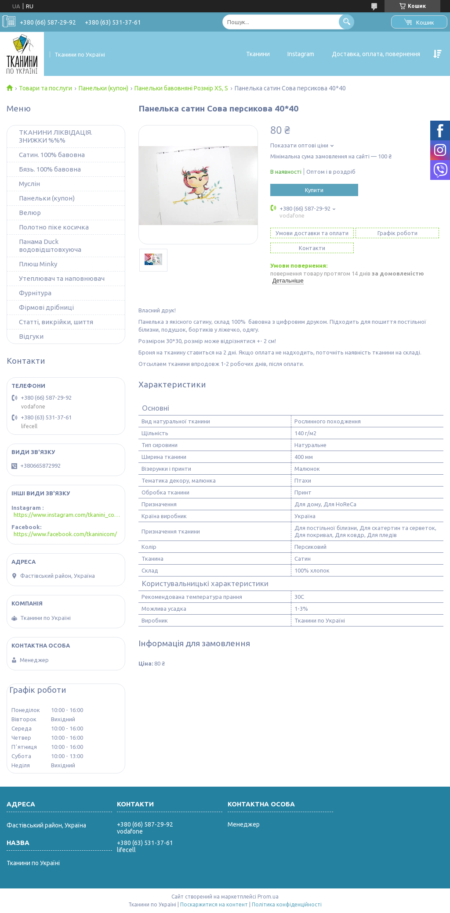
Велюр (30, 212)
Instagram (300, 53)
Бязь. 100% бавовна (50, 169)
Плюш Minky (38, 264)
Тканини (258, 53)
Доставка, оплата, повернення (376, 53)
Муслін (29, 183)
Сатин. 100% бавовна (52, 154)
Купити (314, 190)
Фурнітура (35, 293)
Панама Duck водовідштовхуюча (50, 245)
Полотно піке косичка (54, 227)
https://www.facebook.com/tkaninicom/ (65, 534)
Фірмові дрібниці (46, 307)
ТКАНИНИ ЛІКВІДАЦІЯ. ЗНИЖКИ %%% (55, 136)
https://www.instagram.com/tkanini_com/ (67, 515)
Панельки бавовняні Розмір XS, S (181, 88)
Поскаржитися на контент (214, 904)
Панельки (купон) (103, 88)
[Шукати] (346, 21)
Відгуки (31, 336)
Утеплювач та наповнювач (62, 278)
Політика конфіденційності (287, 904)
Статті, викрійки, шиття (56, 322)
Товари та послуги (45, 88)
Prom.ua (268, 896)
